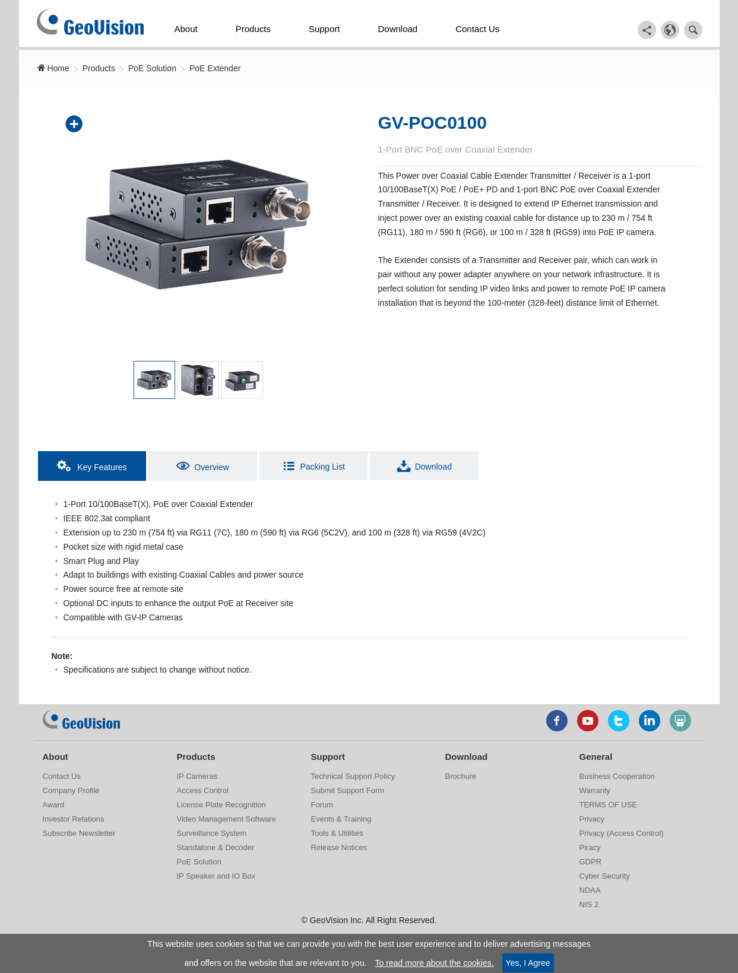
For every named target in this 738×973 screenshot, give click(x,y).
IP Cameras (197, 776)
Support (324, 29)
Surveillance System (212, 833)
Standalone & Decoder (216, 847)
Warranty (594, 790)
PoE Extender (214, 68)
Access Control (203, 790)
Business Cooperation (617, 776)
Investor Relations (73, 818)
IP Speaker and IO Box (216, 875)
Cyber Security (604, 875)
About (186, 29)
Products (253, 29)
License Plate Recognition (221, 804)
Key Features (91, 466)
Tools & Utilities (337, 833)
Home (53, 68)
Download (397, 29)
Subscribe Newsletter (79, 833)
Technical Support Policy (353, 776)
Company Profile (71, 790)
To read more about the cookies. (434, 963)
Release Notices (339, 847)
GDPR (590, 861)
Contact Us (477, 29)
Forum (322, 804)
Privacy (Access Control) (621, 833)
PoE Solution (152, 68)
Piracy (590, 847)
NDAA (590, 890)
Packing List (313, 466)
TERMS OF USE (608, 804)
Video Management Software (226, 818)
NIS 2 (589, 904)
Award (54, 804)
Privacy (592, 818)
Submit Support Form (348, 790)
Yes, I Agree (528, 963)
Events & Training (341, 818)
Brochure (461, 776)
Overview (202, 466)
